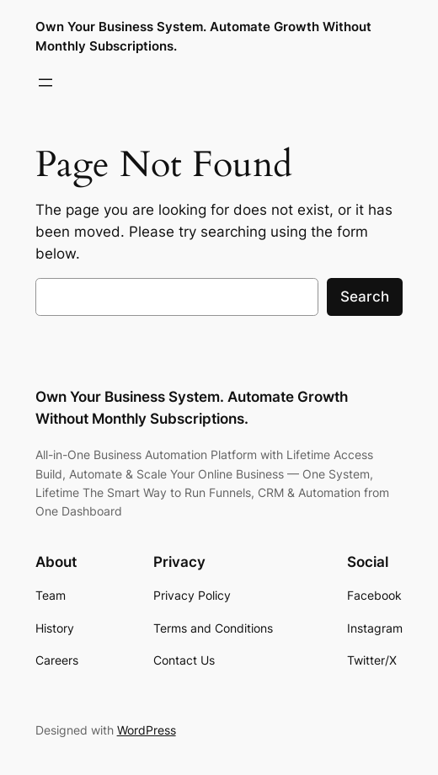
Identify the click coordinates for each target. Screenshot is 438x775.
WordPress (146, 730)
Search (364, 296)
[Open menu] (45, 82)
